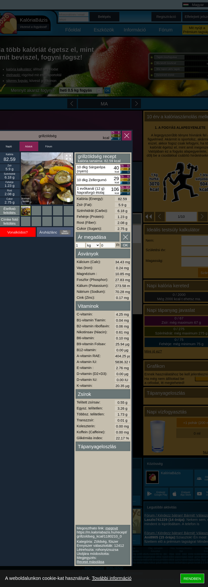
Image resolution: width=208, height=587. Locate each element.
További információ (111, 578)
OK (125, 245)
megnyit (111, 528)
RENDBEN (192, 579)
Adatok (28, 146)
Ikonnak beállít (25, 200)
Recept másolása (90, 562)
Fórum (48, 146)
